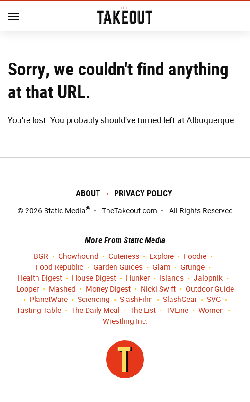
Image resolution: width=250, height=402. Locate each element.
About (88, 193)
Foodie (195, 257)
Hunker (138, 278)
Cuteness (123, 257)
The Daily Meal (95, 311)
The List (143, 311)
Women (211, 311)
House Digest (94, 278)
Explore (161, 257)
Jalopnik (208, 278)
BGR (41, 257)
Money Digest (108, 289)
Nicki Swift (158, 289)
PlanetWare (48, 300)
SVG (214, 300)
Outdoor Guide (210, 289)
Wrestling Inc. (125, 321)
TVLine (177, 311)
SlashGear (180, 300)
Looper (27, 289)
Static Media (65, 210)
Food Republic (59, 268)
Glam (161, 268)
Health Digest (40, 278)
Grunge (192, 268)
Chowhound (78, 257)
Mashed (62, 289)
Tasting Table (39, 311)
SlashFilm (136, 300)
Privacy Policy (143, 193)
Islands (172, 278)
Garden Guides (118, 268)
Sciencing (94, 300)
